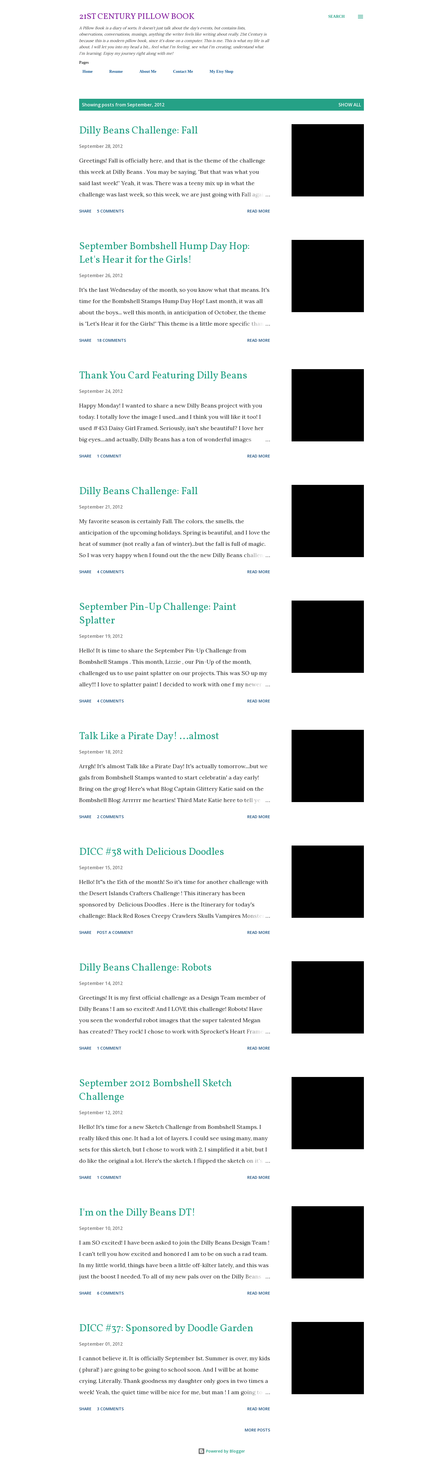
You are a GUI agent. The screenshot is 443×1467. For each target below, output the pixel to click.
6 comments (110, 1293)
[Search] (336, 16)
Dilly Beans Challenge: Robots (145, 968)
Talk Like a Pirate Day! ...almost (149, 737)
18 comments (111, 340)
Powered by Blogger (221, 1451)
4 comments (110, 571)
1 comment (109, 456)
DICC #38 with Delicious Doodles (151, 852)
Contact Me (179, 71)
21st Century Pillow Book (137, 17)
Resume (112, 71)
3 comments (110, 1408)
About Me (144, 71)
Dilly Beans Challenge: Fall (138, 131)
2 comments (110, 816)
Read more (258, 211)
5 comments (110, 211)
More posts (257, 1430)
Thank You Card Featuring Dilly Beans (163, 376)
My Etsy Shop (218, 71)
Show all (349, 105)
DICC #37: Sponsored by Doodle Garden (166, 1329)
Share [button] (85, 211)
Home (84, 71)
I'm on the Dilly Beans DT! (137, 1213)
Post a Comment (115, 932)
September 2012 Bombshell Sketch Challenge (155, 1090)
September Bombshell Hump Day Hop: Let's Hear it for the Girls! (164, 253)
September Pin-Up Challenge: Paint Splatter (157, 614)
